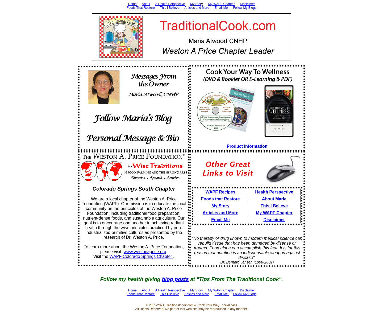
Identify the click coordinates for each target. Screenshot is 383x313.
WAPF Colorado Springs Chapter (141, 256)
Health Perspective (274, 192)
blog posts (175, 279)
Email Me (222, 8)
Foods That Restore (141, 8)
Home (132, 4)
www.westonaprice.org (145, 251)
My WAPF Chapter (221, 4)
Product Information (247, 146)
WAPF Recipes (220, 192)
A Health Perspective (170, 4)
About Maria (274, 199)
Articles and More (196, 8)
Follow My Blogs (244, 8)
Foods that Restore (220, 199)
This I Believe (169, 8)
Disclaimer (247, 4)
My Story (196, 4)
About (146, 4)
